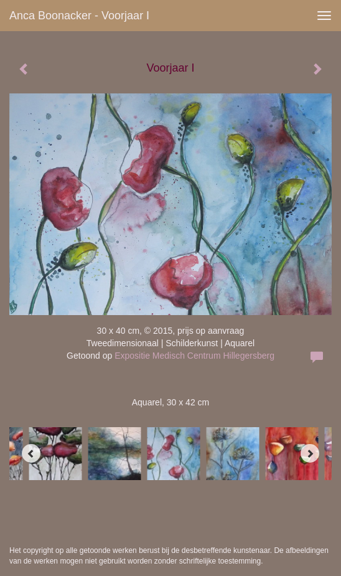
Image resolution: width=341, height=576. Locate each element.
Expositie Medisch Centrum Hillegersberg (194, 356)
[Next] (310, 453)
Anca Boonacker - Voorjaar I (79, 15)
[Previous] (31, 453)
